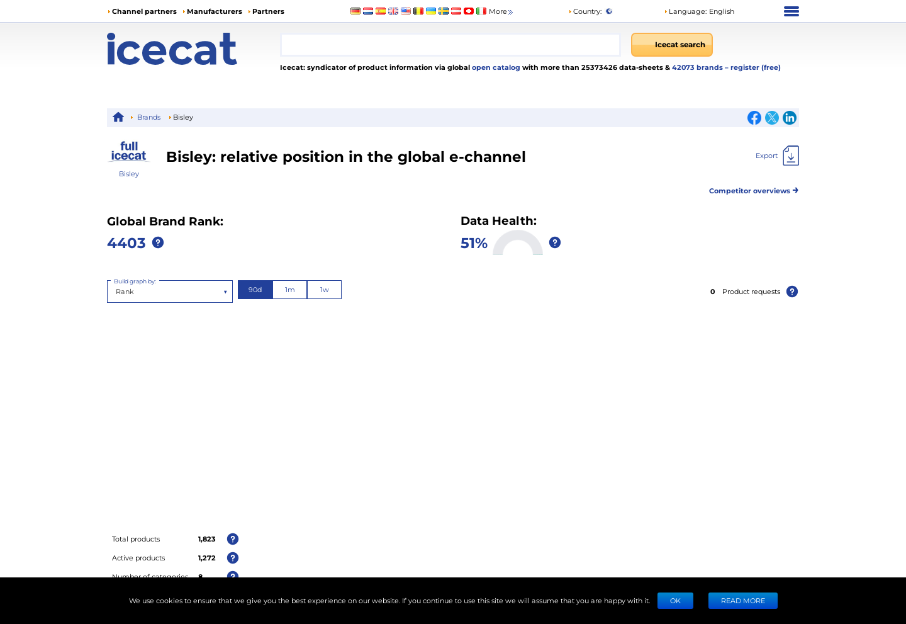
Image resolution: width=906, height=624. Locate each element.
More (502, 12)
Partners (268, 11)
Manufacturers (214, 11)
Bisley (129, 173)
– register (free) (753, 67)
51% (474, 242)
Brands (148, 116)
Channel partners (144, 11)
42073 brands (698, 67)
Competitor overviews (754, 189)
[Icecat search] (672, 45)
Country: (584, 11)
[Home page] (193, 49)
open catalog (495, 67)
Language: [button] (685, 11)
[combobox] (450, 45)
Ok (675, 600)
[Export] (777, 155)
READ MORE (743, 600)
